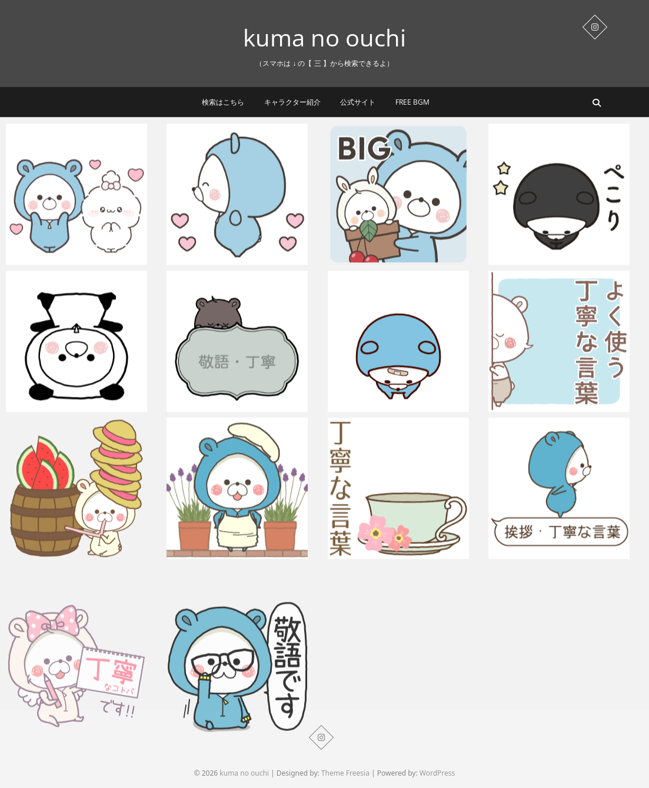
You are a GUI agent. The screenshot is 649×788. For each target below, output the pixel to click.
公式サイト (357, 102)
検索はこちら (223, 102)
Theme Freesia (345, 773)
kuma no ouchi (324, 38)
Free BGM (412, 102)
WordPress (437, 773)
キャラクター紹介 (292, 102)
